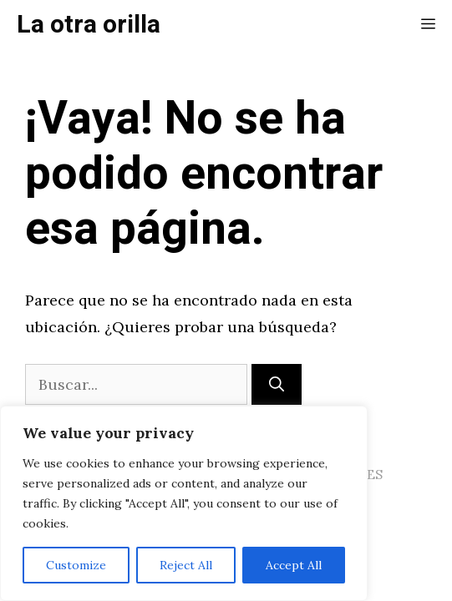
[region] (184, 503)
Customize (76, 565)
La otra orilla (88, 25)
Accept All (294, 565)
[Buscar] (276, 384)
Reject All (186, 565)
